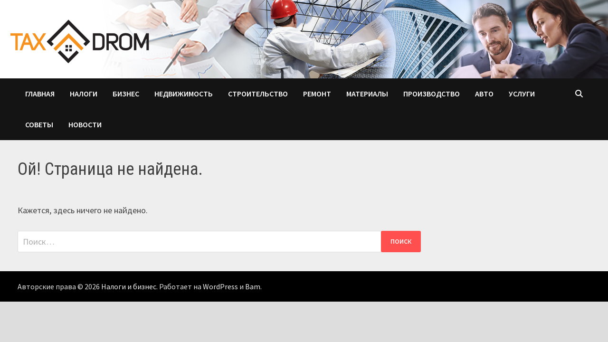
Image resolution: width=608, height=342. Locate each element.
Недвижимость (183, 93)
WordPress (220, 286)
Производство (431, 93)
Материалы (367, 93)
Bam (252, 286)
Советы (39, 124)
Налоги (83, 93)
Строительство (258, 93)
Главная (40, 93)
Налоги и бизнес (128, 286)
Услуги (522, 93)
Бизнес (126, 93)
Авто (484, 93)
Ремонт (317, 93)
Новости (85, 124)
